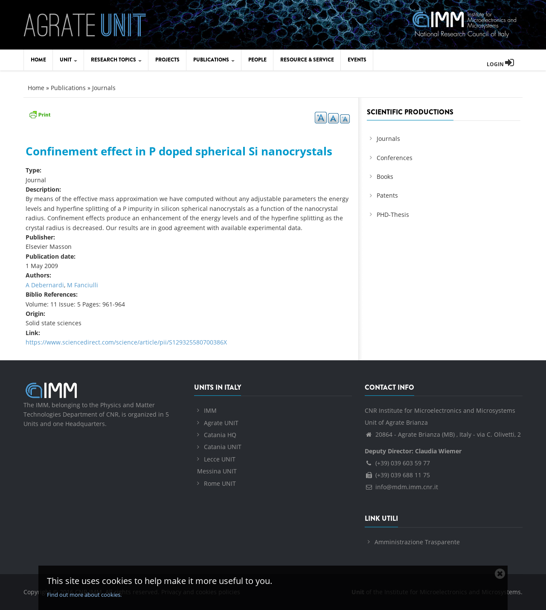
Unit (68, 60)
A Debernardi (45, 285)
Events (357, 60)
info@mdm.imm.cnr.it (401, 487)
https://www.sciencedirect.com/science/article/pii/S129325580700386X (126, 342)
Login (500, 64)
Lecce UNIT (219, 459)
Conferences (394, 158)
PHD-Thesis (393, 214)
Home (38, 60)
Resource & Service (307, 60)
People (257, 60)
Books (385, 176)
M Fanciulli (82, 285)
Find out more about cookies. (84, 594)
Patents (387, 195)
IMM (210, 410)
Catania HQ (220, 435)
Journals (104, 88)
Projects (167, 60)
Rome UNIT (220, 483)
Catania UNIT (222, 447)
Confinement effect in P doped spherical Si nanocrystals (179, 151)
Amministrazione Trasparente (417, 542)
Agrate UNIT (221, 423)
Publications (214, 60)
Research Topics (116, 60)
